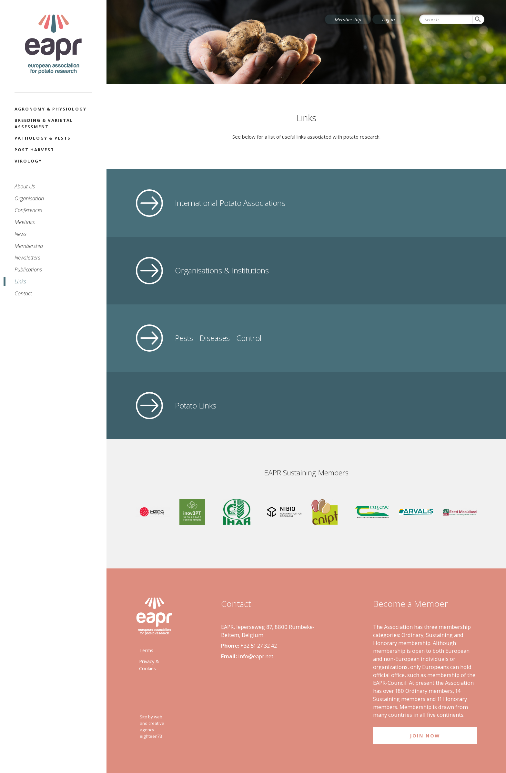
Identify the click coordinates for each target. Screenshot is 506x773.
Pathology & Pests (43, 138)
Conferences (28, 210)
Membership (29, 245)
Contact (23, 293)
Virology (28, 161)
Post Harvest (34, 150)
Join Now (425, 735)
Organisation (29, 198)
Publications (28, 269)
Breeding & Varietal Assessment (44, 123)
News (20, 234)
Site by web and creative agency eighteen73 (152, 726)
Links (20, 281)
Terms (146, 650)
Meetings (25, 222)
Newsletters (27, 257)
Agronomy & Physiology (50, 109)
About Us (25, 186)
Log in (388, 19)
